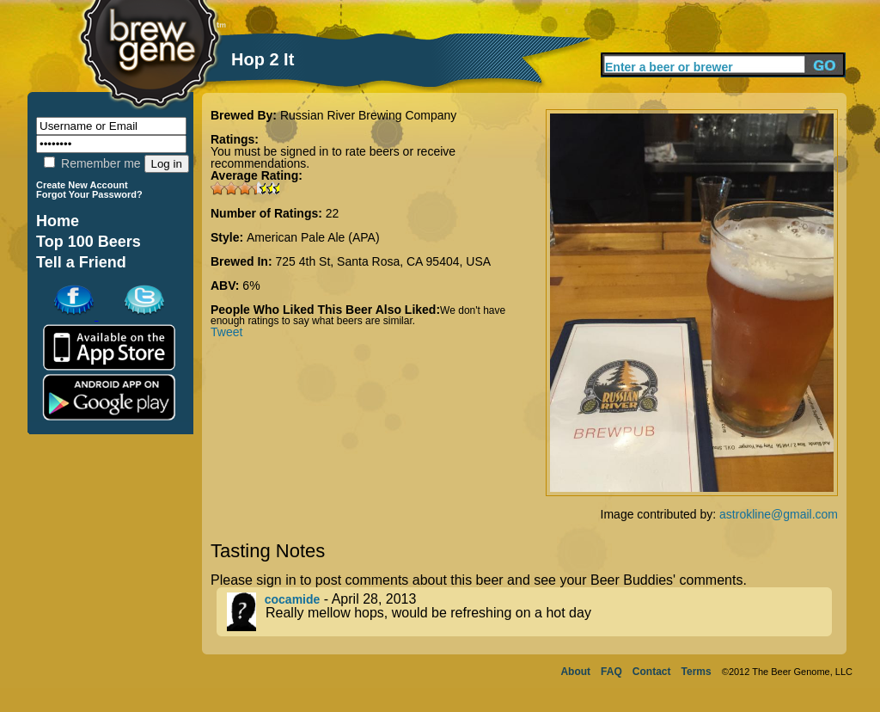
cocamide (293, 599)
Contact (651, 672)
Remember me (92, 163)
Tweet (226, 332)
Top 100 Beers (88, 241)
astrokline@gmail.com (778, 514)
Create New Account (82, 185)
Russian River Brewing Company (368, 115)
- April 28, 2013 (529, 611)
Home (57, 221)
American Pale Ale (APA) (313, 237)
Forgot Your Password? (89, 194)
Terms (696, 672)
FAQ (611, 672)
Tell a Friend (81, 262)
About (575, 672)
